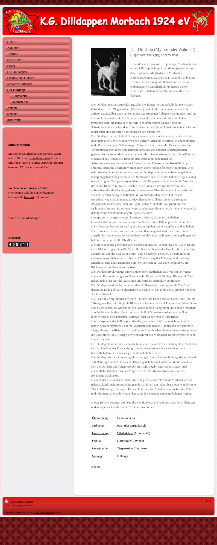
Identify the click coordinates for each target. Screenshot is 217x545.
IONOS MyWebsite (44, 512)
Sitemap (29, 501)
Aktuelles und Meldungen (24, 218)
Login (209, 501)
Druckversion (14, 501)
